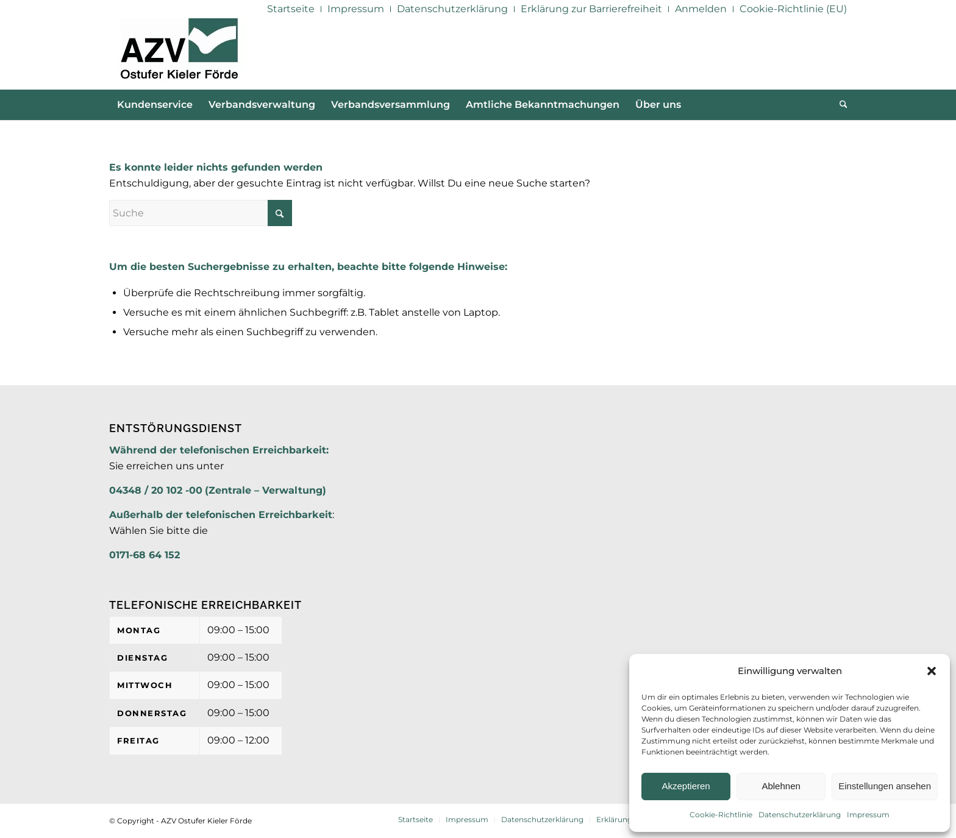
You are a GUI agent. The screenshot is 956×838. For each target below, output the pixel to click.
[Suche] (839, 105)
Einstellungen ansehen (884, 786)
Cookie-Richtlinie (721, 814)
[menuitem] (291, 9)
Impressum (868, 814)
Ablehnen (781, 786)
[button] (932, 671)
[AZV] (179, 54)
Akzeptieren (686, 786)
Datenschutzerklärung (799, 814)
